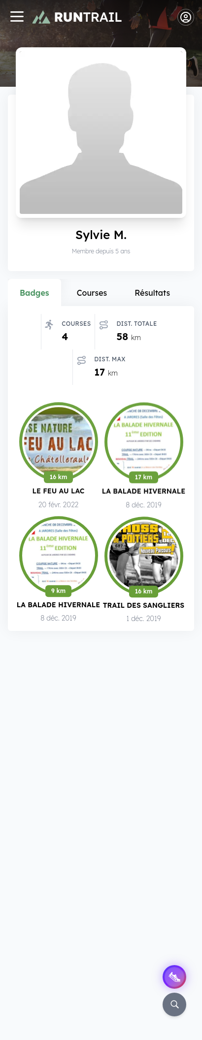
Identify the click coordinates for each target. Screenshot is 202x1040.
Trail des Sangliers (143, 607)
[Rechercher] (174, 1004)
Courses (92, 293)
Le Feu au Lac (59, 492)
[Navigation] (17, 17)
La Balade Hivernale (143, 493)
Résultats (152, 293)
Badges (34, 293)
